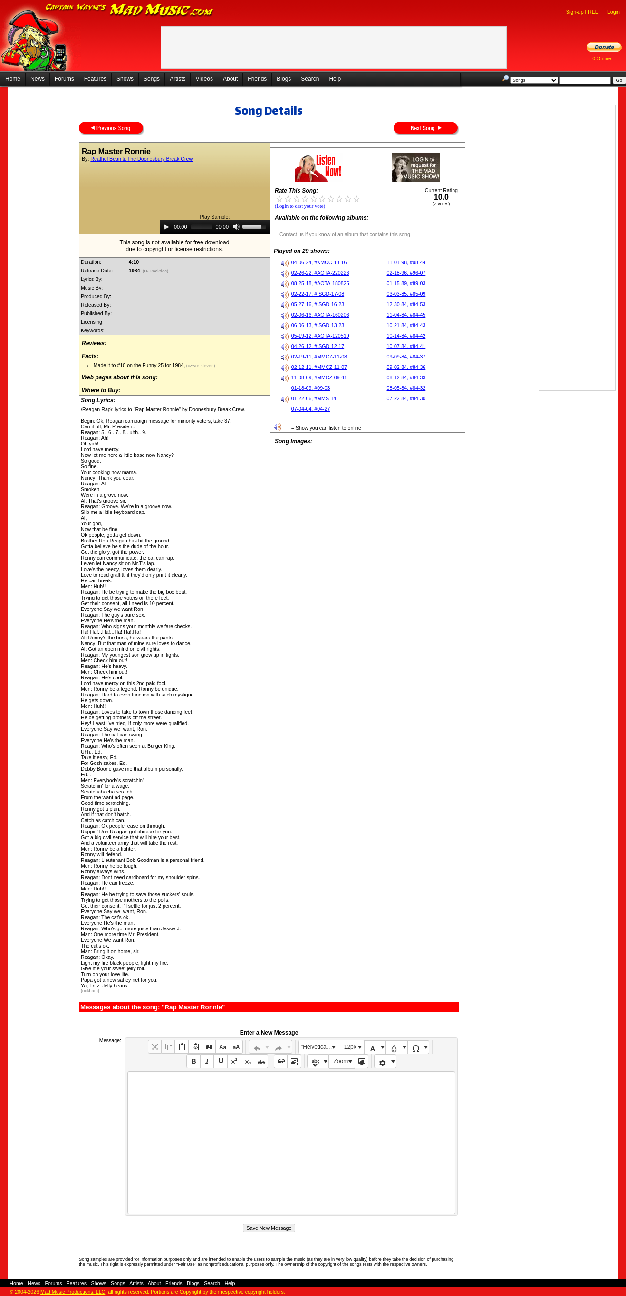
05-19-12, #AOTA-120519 (320, 336)
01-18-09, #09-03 (310, 388)
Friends (257, 79)
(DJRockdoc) (155, 271)
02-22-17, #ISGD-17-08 (317, 294)
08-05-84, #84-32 (406, 388)
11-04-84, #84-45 (406, 315)
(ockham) (90, 990)
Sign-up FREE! (583, 12)
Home (12, 79)
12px (350, 1047)
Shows (125, 79)
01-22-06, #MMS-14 (314, 398)
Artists (177, 79)
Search (310, 79)
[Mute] (236, 227)
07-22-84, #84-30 (406, 398)
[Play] (166, 227)
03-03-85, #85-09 (406, 294)
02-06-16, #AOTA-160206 (320, 315)
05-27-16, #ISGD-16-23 (317, 304)
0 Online (601, 58)
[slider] (201, 226)
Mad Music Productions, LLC (72, 1292)
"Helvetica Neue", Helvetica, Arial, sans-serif (319, 1047)
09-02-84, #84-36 (406, 367)
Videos (203, 79)
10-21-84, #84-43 (406, 325)
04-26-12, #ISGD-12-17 (317, 346)
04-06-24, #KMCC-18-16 (319, 262)
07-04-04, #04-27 (310, 409)
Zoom (341, 1061)
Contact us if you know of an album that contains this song (344, 234)
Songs (152, 79)
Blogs (284, 79)
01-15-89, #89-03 (406, 283)
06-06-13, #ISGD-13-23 (317, 325)
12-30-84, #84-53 (406, 304)
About (230, 79)
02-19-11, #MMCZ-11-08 (319, 356)
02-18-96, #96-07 (406, 273)
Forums (64, 79)
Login (613, 12)
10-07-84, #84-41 (406, 346)
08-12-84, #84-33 (406, 377)
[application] (215, 227)
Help (335, 79)
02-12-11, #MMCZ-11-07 (319, 367)
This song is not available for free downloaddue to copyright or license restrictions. (175, 245)
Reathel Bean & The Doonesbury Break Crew (141, 159)
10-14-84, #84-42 (406, 336)
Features (95, 79)
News (37, 79)
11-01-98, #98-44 (406, 262)
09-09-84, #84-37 (406, 356)
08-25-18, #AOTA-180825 (320, 283)
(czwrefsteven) (200, 365)
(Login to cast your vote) (300, 206)
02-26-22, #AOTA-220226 (320, 273)
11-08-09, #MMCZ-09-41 (319, 377)
